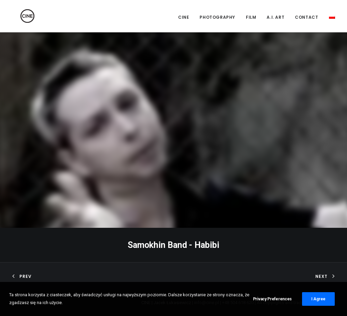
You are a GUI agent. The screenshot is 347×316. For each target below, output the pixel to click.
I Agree (318, 300)
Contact (306, 17)
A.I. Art (275, 17)
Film (251, 17)
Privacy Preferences (272, 300)
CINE (183, 17)
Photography (217, 17)
